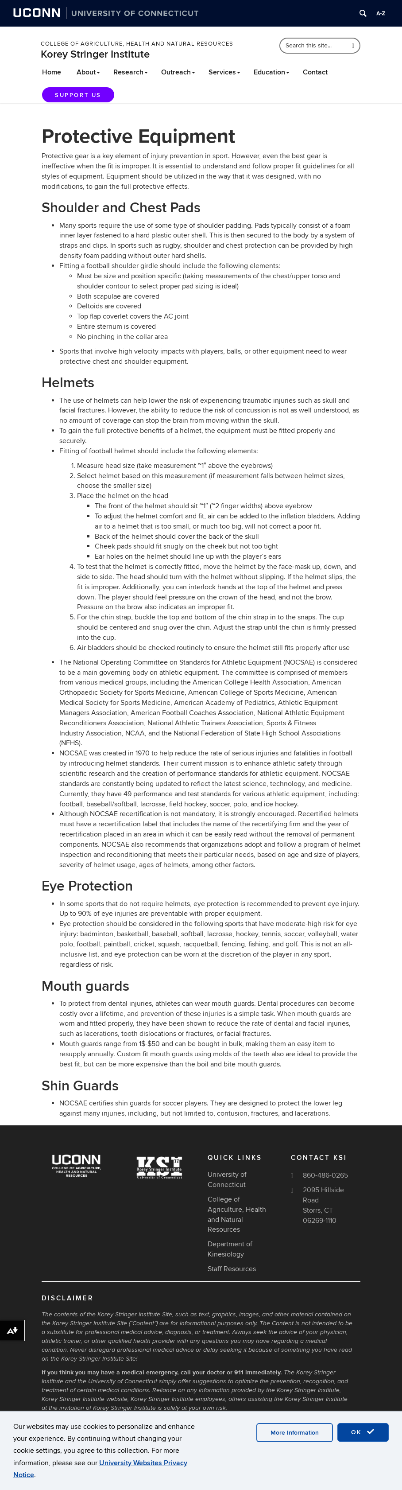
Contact (315, 72)
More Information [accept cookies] (295, 1432)
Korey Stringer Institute (95, 54)
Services (224, 72)
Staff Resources (232, 1268)
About (88, 72)
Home (51, 72)
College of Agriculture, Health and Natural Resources (137, 43)
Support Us (78, 95)
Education (272, 72)
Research (130, 72)
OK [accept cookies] (363, 1432)
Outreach (178, 72)
